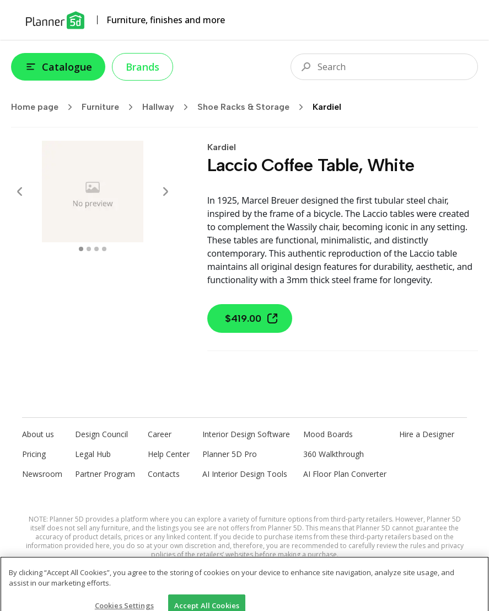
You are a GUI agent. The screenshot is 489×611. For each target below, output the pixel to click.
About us (38, 434)
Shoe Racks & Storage (253, 107)
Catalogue (58, 66)
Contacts (164, 474)
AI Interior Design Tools (244, 474)
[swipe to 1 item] (89, 249)
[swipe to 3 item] (104, 249)
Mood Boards (328, 434)
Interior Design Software (246, 434)
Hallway (168, 107)
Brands (142, 66)
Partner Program (105, 474)
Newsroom (42, 474)
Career (159, 434)
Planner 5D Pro (229, 454)
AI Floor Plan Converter (344, 474)
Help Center (169, 454)
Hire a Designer (426, 434)
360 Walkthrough (333, 454)
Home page (45, 107)
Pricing (34, 454)
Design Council (101, 434)
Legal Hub (93, 454)
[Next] (165, 191)
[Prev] (20, 191)
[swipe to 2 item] (96, 249)
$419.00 (252, 318)
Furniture (111, 107)
